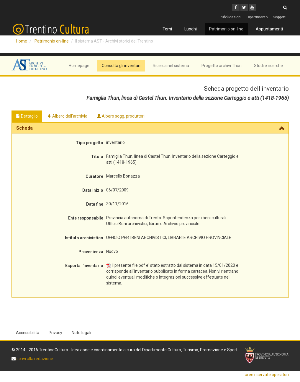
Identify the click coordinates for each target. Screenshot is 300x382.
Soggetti (279, 17)
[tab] (150, 128)
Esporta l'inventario (84, 265)
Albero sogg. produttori (121, 116)
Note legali (81, 332)
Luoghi (190, 29)
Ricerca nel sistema (171, 65)
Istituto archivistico (84, 237)
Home (21, 41)
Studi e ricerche (268, 65)
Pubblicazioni (230, 17)
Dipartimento (257, 17)
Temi (167, 29)
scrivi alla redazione (34, 358)
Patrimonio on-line (226, 29)
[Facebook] (236, 7)
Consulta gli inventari (121, 65)
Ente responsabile (85, 218)
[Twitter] (244, 7)
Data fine (94, 204)
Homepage (79, 65)
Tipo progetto (89, 142)
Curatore (94, 176)
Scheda (24, 128)
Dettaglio (27, 116)
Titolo (97, 156)
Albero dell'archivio (67, 116)
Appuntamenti (269, 29)
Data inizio (92, 190)
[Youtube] (252, 7)
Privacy (55, 332)
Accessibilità (27, 332)
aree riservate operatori (267, 374)
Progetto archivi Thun (221, 65)
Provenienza (90, 251)
